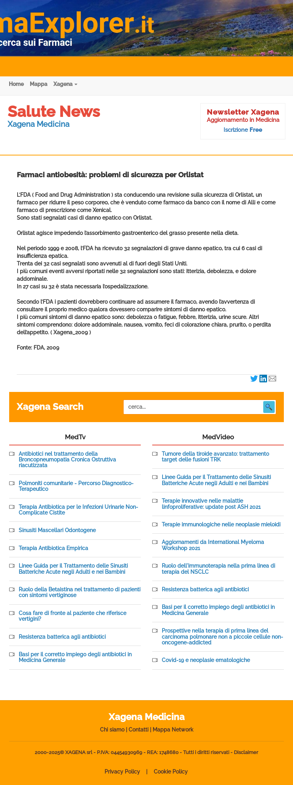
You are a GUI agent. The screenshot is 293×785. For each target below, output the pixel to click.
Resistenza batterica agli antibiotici (62, 637)
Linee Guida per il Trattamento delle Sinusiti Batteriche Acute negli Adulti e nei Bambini (73, 569)
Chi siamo (112, 730)
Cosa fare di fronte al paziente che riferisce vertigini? (72, 616)
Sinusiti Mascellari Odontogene (57, 530)
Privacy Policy (122, 772)
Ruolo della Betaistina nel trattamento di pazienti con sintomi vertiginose (79, 592)
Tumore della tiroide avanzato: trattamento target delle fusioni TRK (215, 457)
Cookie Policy (171, 772)
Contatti (138, 730)
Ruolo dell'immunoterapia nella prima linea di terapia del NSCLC (218, 569)
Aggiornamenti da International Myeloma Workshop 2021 (213, 545)
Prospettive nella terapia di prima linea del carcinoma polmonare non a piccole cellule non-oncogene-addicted (222, 637)
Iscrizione (243, 129)
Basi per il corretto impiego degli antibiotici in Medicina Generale (75, 657)
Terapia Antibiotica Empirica (53, 548)
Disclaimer (246, 752)
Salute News (54, 111)
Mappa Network (173, 730)
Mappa (38, 84)
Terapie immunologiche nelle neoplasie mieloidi (221, 525)
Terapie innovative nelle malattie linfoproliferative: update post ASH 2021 (211, 504)
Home (16, 84)
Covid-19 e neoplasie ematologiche (206, 660)
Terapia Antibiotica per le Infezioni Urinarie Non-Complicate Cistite (78, 510)
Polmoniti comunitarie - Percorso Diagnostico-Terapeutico (76, 486)
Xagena (65, 84)
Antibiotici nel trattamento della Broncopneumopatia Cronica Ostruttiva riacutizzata (67, 460)
